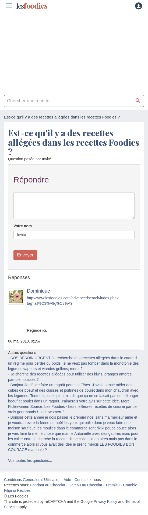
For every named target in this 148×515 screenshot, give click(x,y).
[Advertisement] (74, 51)
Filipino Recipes (17, 490)
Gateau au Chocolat (85, 485)
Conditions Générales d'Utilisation (32, 479)
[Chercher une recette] (138, 101)
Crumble (130, 485)
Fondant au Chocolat (47, 485)
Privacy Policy (105, 501)
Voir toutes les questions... (30, 460)
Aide (67, 479)
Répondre (31, 179)
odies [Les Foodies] (31, 6)
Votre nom (22, 226)
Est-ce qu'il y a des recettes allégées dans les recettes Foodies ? (73, 142)
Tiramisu (112, 485)
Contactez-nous (88, 479)
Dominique (38, 291)
